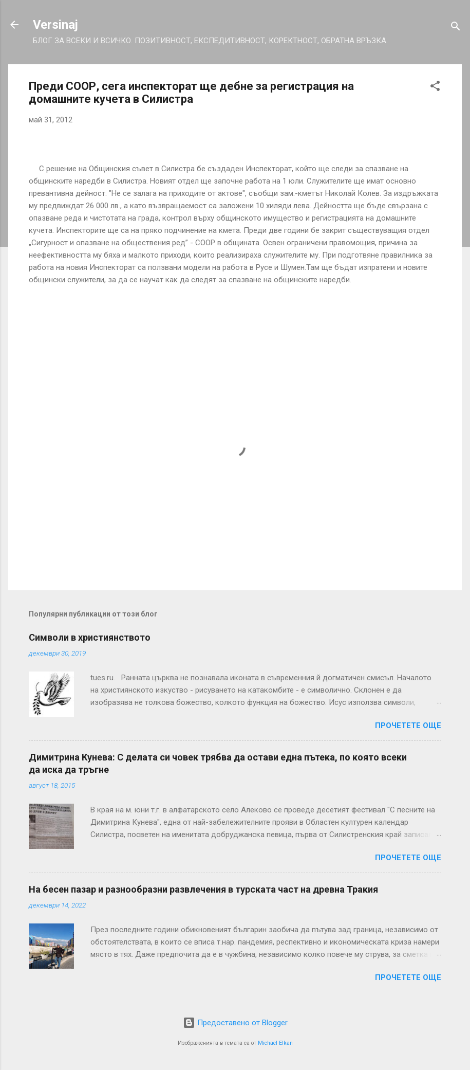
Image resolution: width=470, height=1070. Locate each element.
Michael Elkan (275, 1043)
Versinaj (55, 24)
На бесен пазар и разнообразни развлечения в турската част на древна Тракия (203, 889)
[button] (435, 88)
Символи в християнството (90, 637)
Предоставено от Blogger (235, 1022)
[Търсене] (455, 28)
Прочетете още (408, 725)
